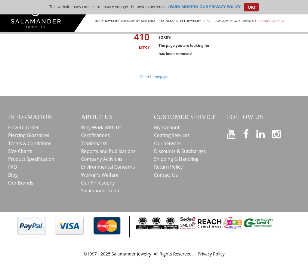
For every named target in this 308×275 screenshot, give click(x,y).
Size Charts (20, 151)
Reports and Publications (108, 151)
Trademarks (94, 143)
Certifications (95, 135)
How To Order (23, 127)
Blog (13, 175)
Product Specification (31, 159)
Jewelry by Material (138, 21)
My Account (167, 127)
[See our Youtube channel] (235, 132)
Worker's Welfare (100, 175)
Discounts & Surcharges (180, 151)
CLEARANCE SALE (269, 21)
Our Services (167, 143)
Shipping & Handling (176, 159)
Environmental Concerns (108, 166)
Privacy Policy (211, 254)
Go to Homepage (154, 76)
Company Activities (102, 159)
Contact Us (166, 175)
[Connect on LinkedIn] (264, 132)
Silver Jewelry (215, 21)
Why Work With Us (101, 127)
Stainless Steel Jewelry (180, 21)
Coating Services (172, 135)
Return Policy (168, 166)
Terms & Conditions (29, 143)
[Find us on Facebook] (249, 132)
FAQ (12, 166)
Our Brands (20, 182)
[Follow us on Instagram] (280, 132)
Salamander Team (101, 190)
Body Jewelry (107, 21)
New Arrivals (242, 21)
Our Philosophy (98, 182)
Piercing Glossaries (28, 135)
